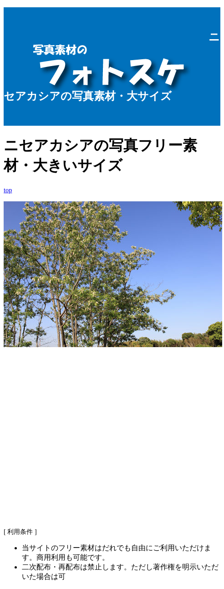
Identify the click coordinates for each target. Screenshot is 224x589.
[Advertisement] (112, 448)
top (8, 190)
